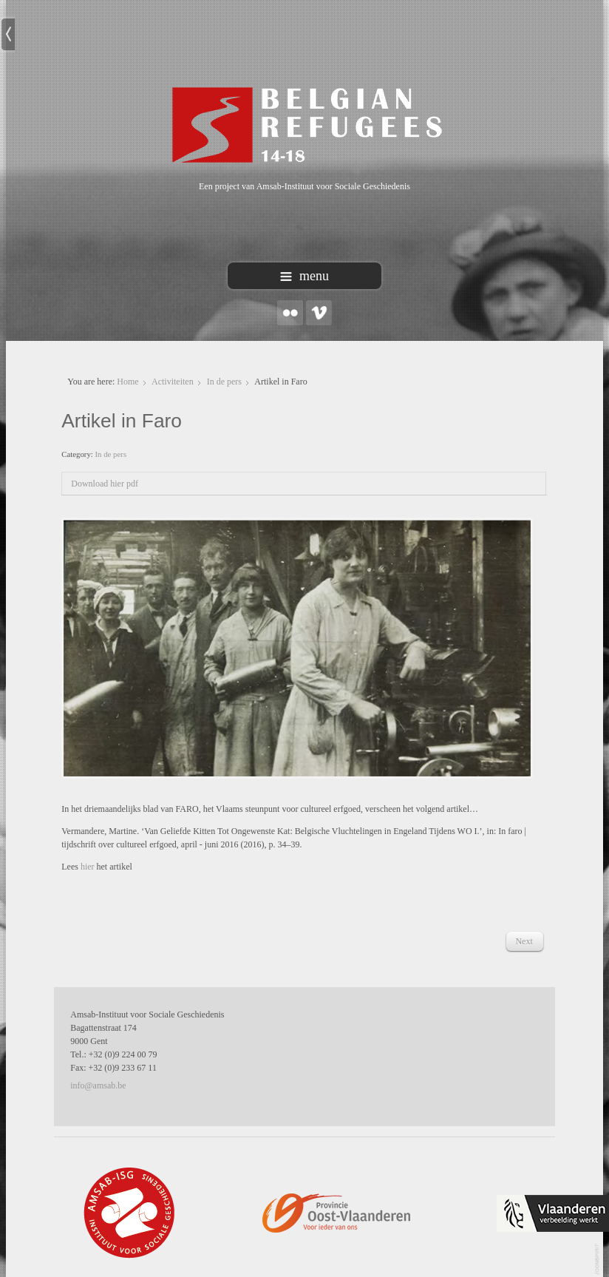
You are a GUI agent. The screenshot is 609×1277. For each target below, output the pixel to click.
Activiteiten (173, 381)
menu (304, 275)
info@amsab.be (98, 1085)
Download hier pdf (104, 483)
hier (89, 866)
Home (127, 381)
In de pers (224, 381)
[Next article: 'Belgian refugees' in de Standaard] (523, 941)
